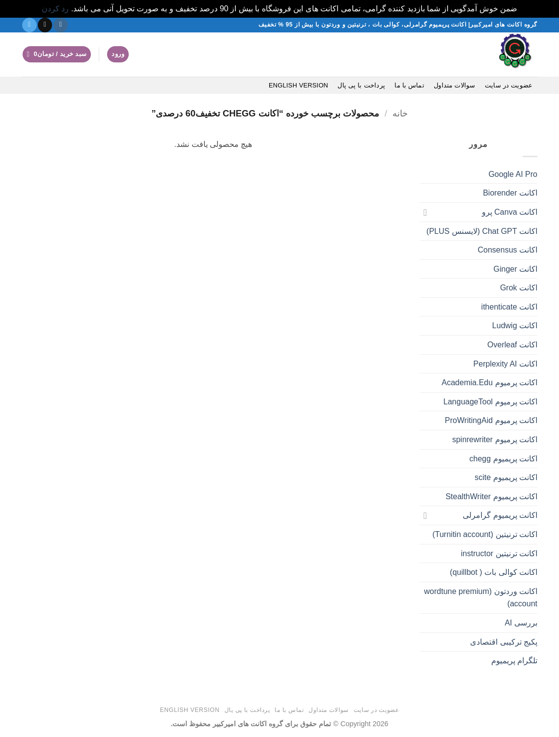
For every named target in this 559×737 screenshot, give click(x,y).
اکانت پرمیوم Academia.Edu (489, 382)
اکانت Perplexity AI (505, 364)
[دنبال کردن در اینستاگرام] (61, 25)
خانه (400, 113)
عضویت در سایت (508, 85)
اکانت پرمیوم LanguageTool (490, 401)
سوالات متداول (454, 85)
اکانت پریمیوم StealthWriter (491, 496)
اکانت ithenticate (509, 307)
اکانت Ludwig (514, 325)
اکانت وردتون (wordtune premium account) (480, 597)
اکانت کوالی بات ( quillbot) (493, 572)
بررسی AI (520, 623)
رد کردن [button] (55, 8)
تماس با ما (409, 85)
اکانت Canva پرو (509, 212)
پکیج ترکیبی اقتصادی (503, 642)
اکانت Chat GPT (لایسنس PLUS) (481, 231)
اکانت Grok (518, 287)
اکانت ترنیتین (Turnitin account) (484, 534)
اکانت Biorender (510, 193)
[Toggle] (425, 212)
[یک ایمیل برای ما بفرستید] (45, 25)
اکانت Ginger (515, 269)
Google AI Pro (512, 174)
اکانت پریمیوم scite (506, 477)
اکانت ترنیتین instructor (499, 553)
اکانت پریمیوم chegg (503, 458)
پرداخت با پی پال (361, 85)
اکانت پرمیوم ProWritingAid (491, 420)
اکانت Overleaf (512, 344)
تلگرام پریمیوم (514, 660)
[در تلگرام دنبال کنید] (29, 25)
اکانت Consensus (508, 250)
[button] (118, 54)
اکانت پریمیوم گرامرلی (500, 515)
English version (298, 85)
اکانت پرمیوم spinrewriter (494, 439)
